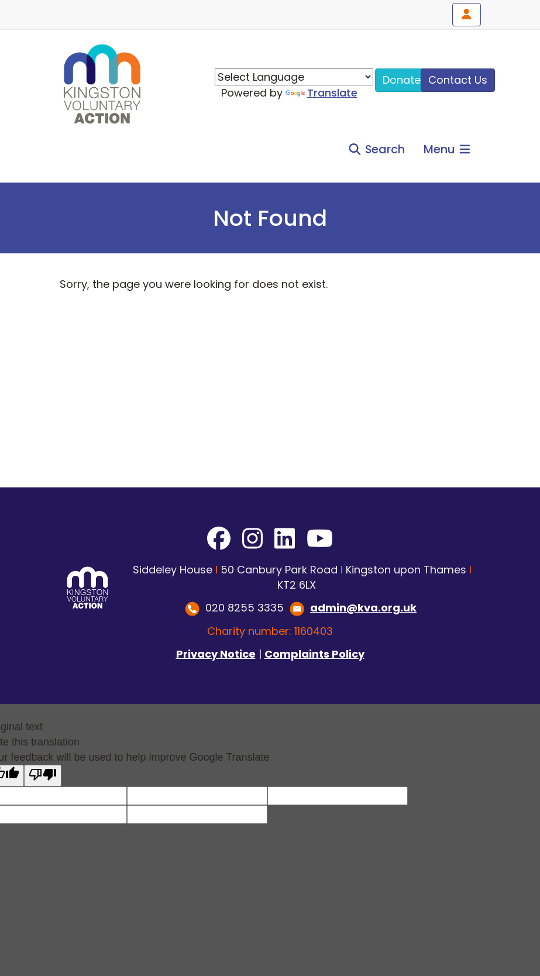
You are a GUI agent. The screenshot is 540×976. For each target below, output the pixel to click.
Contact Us (457, 80)
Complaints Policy (314, 654)
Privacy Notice (216, 654)
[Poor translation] (42, 775)
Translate (321, 92)
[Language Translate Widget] (294, 76)
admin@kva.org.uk (363, 607)
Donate (402, 80)
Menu (448, 149)
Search (376, 149)
